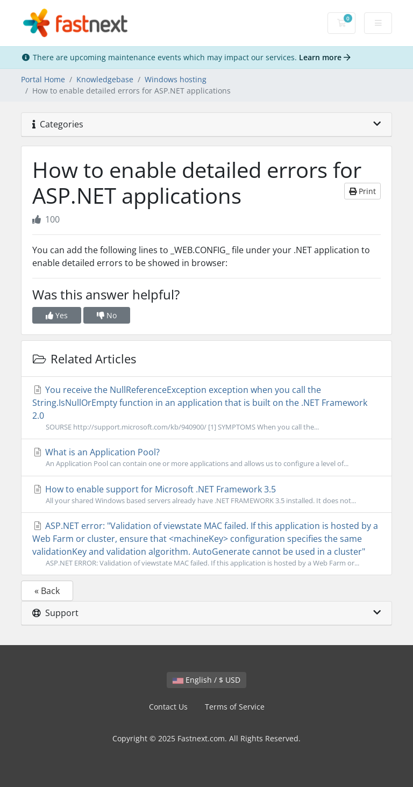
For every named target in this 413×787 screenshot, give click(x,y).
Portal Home (43, 79)
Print (362, 191)
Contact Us (168, 707)
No (107, 315)
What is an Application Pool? (206, 457)
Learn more (325, 57)
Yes (57, 315)
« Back (47, 591)
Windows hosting (175, 79)
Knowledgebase (104, 79)
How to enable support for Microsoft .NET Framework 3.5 (206, 494)
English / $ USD (206, 680)
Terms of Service (235, 707)
